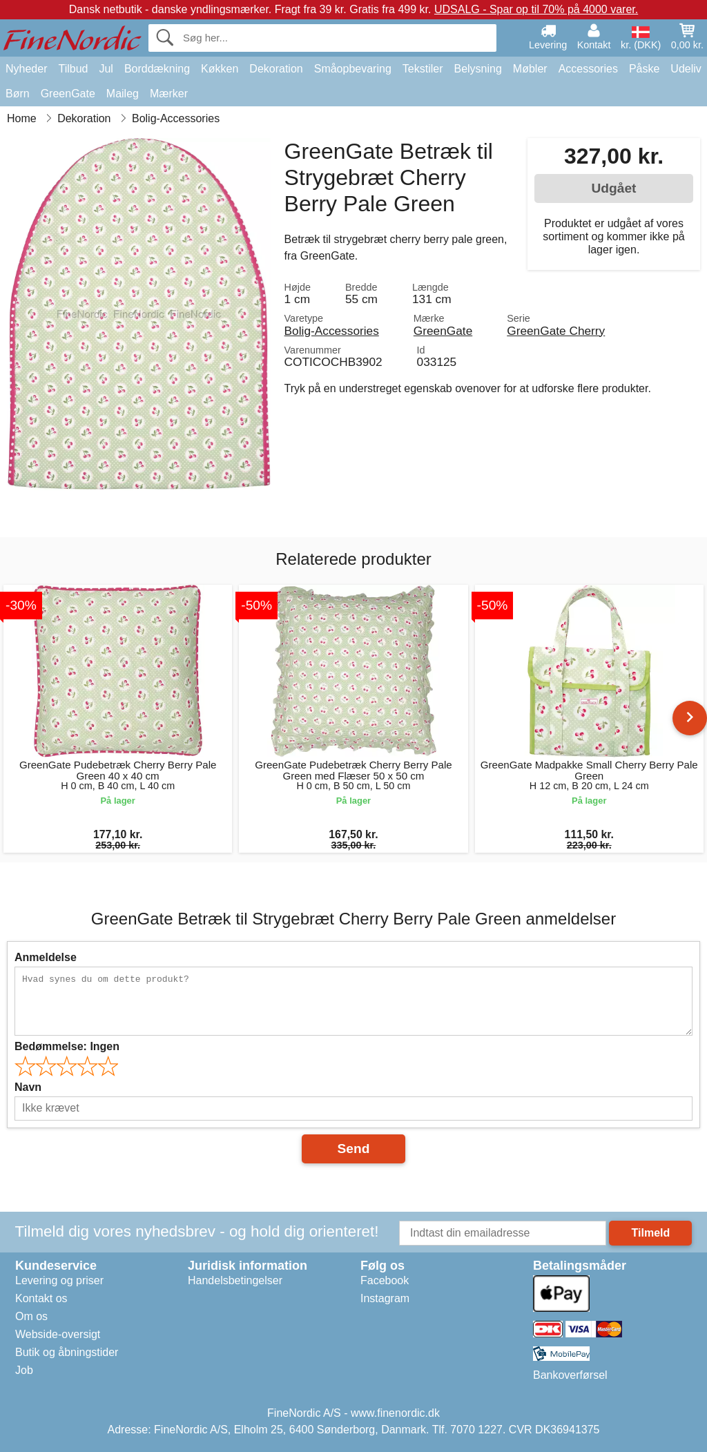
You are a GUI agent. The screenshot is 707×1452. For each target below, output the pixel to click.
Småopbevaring (352, 69)
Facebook (384, 1280)
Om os (31, 1316)
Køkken (219, 69)
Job (24, 1370)
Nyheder (26, 69)
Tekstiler (423, 69)
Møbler (530, 69)
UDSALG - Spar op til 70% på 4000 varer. (536, 9)
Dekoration (275, 69)
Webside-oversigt (57, 1334)
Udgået (613, 188)
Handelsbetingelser (235, 1280)
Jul (106, 69)
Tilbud (73, 69)
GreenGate (68, 93)
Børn (18, 93)
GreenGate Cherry (556, 331)
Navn (27, 1087)
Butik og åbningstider (66, 1352)
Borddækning (157, 69)
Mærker (169, 93)
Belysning (477, 69)
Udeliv (685, 69)
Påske (644, 69)
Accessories (588, 69)
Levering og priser (59, 1280)
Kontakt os (41, 1298)
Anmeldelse (45, 957)
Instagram (384, 1298)
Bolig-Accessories (331, 331)
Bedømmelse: (66, 1046)
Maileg (122, 93)
